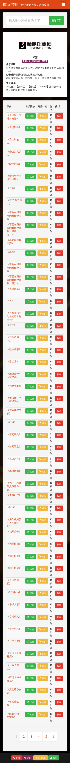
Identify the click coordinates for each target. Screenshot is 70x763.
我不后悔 (14, 531)
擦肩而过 (14, 288)
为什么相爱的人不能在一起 (14, 486)
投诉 (59, 116)
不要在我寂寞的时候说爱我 (14, 216)
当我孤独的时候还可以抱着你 (14, 316)
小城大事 (14, 604)
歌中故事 (14, 349)
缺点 (11, 422)
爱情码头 (14, 127)
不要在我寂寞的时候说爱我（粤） (14, 280)
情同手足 (14, 434)
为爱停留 (14, 543)
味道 (11, 507)
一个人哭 (14, 640)
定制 (27, 758)
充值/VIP (40, 758)
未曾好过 (14, 495)
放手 (11, 325)
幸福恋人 (14, 616)
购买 (42, 116)
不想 (11, 252)
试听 (30, 116)
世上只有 (14, 458)
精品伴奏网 (26, 4)
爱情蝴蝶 (14, 163)
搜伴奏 (56, 20)
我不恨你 (14, 555)
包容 (11, 188)
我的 (53, 758)
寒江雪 (13, 361)
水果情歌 (14, 470)
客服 (16, 758)
